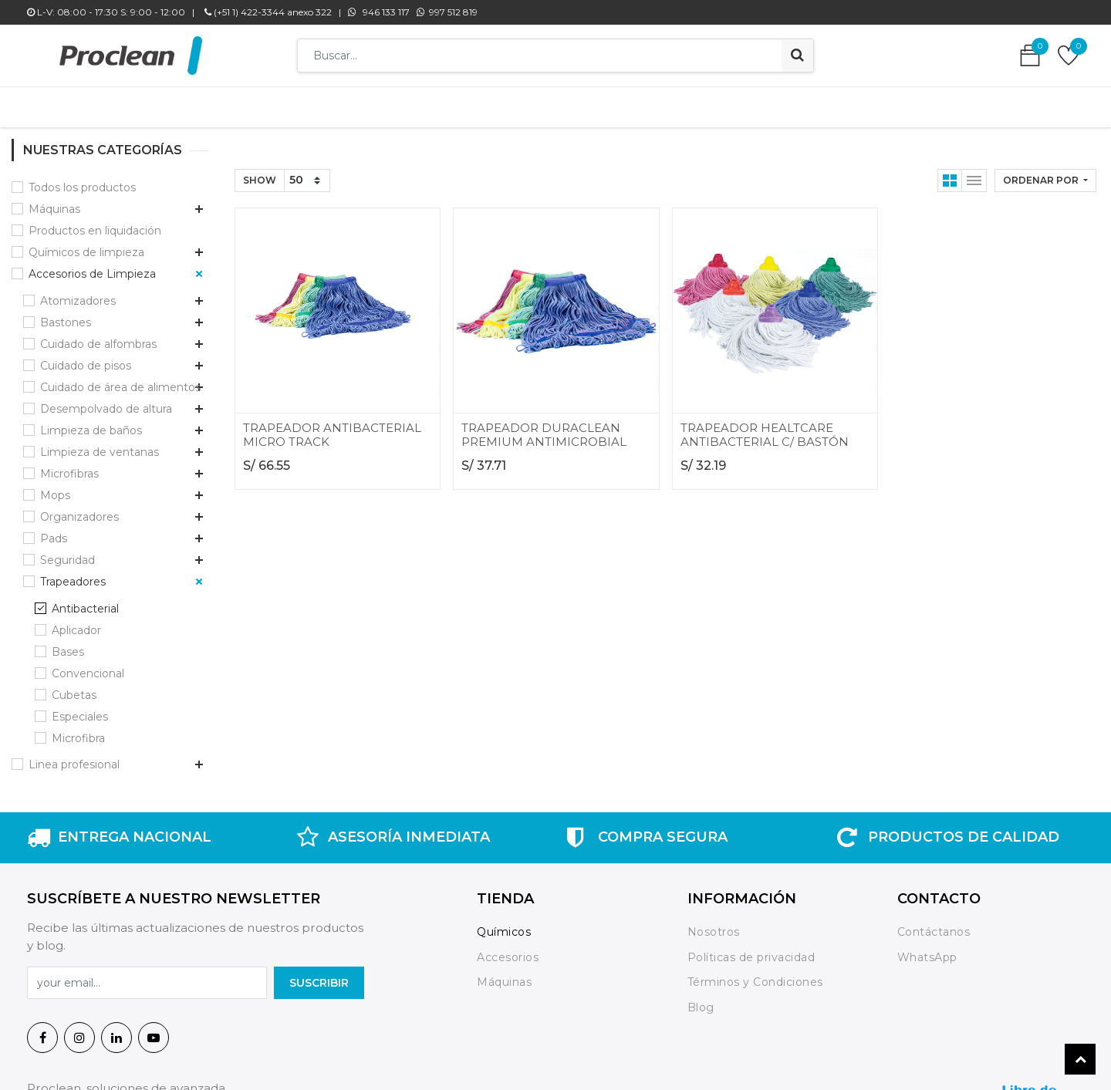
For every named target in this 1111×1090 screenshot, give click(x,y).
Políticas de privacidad (751, 950)
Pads (53, 531)
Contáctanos (934, 924)
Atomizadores (78, 293)
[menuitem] (323, 103)
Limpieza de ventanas (99, 444)
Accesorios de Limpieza (92, 266)
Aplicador (76, 622)
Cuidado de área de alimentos (120, 379)
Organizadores (79, 509)
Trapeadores (73, 574)
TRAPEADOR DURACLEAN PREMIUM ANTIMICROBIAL (543, 427)
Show (259, 172)
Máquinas (54, 201)
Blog (700, 1000)
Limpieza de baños (91, 423)
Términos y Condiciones (755, 974)
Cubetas (74, 687)
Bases (68, 644)
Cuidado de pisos (85, 358)
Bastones (65, 315)
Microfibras (69, 466)
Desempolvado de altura (106, 401)
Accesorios (508, 950)
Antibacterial (85, 601)
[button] (1045, 172)
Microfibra (78, 730)
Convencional (88, 666)
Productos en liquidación (95, 223)
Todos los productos (82, 180)
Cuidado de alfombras (98, 336)
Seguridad (67, 552)
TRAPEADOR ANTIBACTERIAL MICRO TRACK (332, 427)
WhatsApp (927, 950)
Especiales (80, 709)
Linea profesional (74, 757)
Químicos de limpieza (86, 244)
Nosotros (715, 924)
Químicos (504, 924)
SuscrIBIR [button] (319, 975)
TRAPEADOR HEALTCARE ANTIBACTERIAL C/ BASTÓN (764, 427)
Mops (55, 487)
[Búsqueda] (797, 55)
